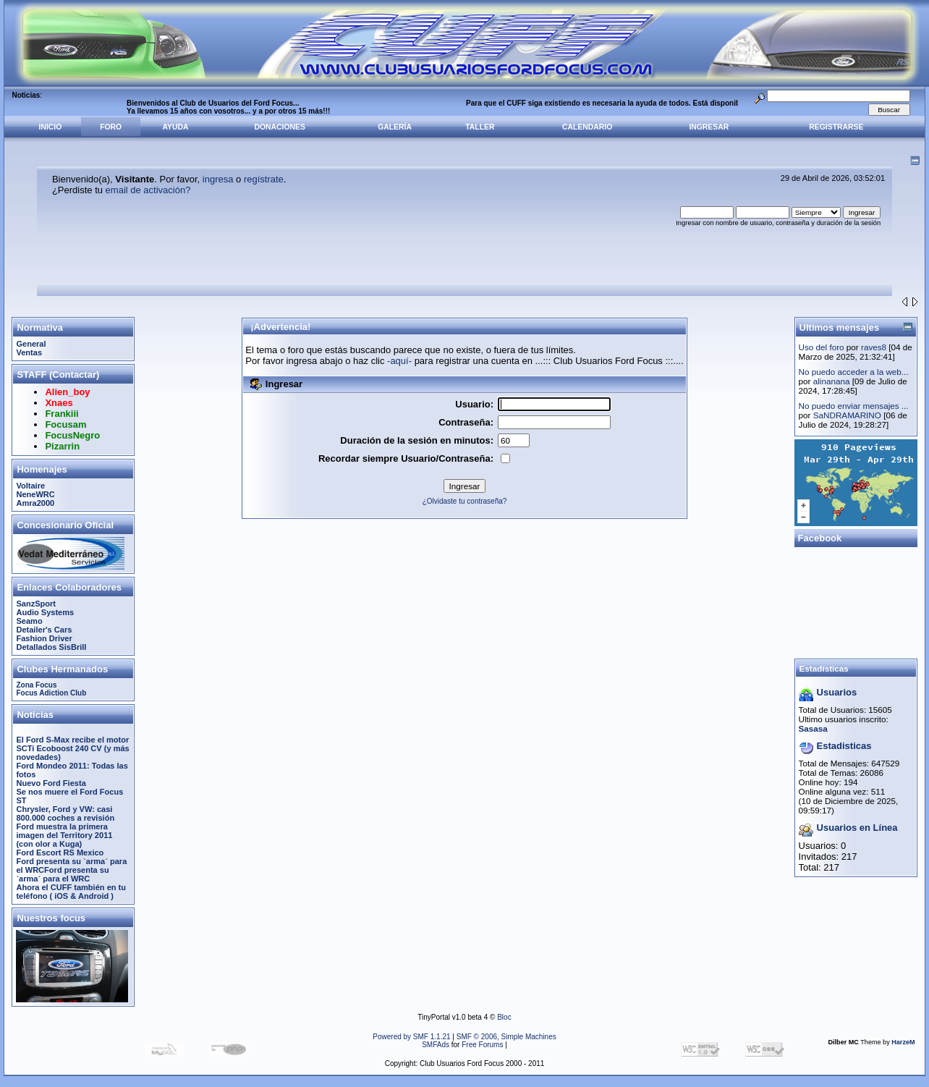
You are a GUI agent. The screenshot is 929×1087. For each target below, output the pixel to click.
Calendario (587, 127)
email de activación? (148, 190)
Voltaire (30, 485)
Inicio (50, 127)
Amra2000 (35, 503)
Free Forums (482, 1045)
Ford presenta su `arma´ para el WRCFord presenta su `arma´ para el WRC (71, 870)
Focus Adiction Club (51, 693)
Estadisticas (844, 745)
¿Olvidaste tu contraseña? (465, 501)
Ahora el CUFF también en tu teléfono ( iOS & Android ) (71, 891)
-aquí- (399, 360)
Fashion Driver (44, 638)
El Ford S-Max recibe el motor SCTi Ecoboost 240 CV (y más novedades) (72, 748)
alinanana (831, 381)
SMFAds (435, 1045)
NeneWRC (35, 494)
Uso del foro (821, 347)
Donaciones (280, 127)
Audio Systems (45, 612)
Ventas (29, 352)
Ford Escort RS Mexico (59, 852)
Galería (395, 127)
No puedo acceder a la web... (854, 371)
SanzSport (36, 603)
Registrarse (836, 127)
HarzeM (903, 1042)
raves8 (873, 347)
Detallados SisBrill (51, 647)
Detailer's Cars (44, 629)
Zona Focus (36, 685)
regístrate (264, 179)
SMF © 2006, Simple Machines (506, 1037)
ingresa (218, 179)
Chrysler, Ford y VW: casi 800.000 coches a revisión (65, 813)
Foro (111, 127)
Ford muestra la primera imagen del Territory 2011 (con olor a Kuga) (64, 835)
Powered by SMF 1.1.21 (411, 1037)
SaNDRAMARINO (847, 415)
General (31, 343)
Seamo (29, 621)
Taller (479, 127)
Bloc (504, 1017)
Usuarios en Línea (857, 827)
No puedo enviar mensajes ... (854, 405)
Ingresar (709, 127)
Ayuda (176, 127)
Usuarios (837, 692)
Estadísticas (824, 668)
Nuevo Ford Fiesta (50, 783)
